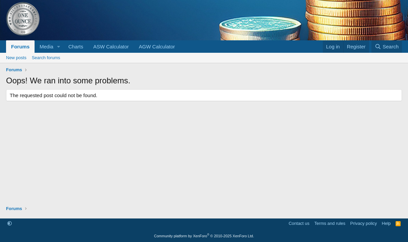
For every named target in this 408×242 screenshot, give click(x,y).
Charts (75, 46)
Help (386, 223)
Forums (20, 46)
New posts (16, 57)
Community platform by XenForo (204, 236)
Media (46, 46)
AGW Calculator (157, 46)
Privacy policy (363, 223)
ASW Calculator (111, 46)
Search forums (46, 57)
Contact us (299, 223)
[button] (58, 46)
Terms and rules (329, 223)
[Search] (386, 46)
